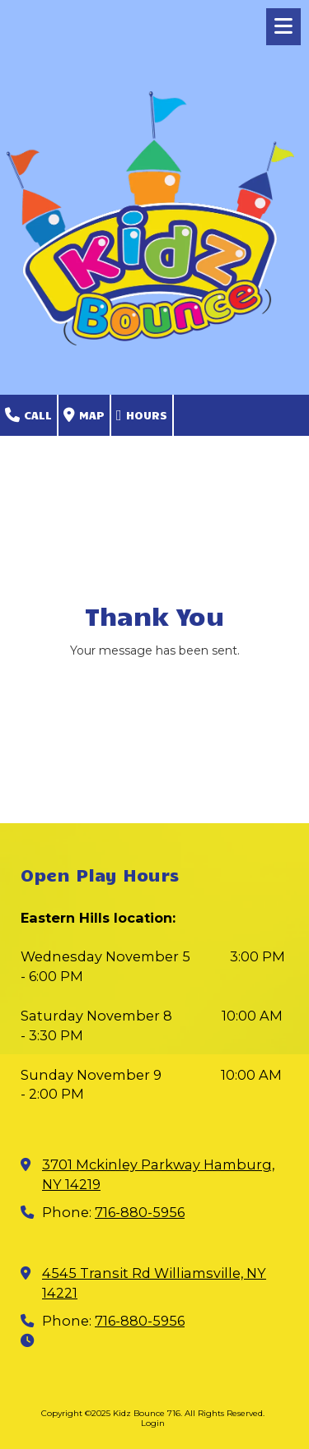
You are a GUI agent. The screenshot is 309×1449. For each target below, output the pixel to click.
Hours (141, 416)
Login (153, 1423)
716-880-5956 (140, 1212)
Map (84, 416)
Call (28, 416)
